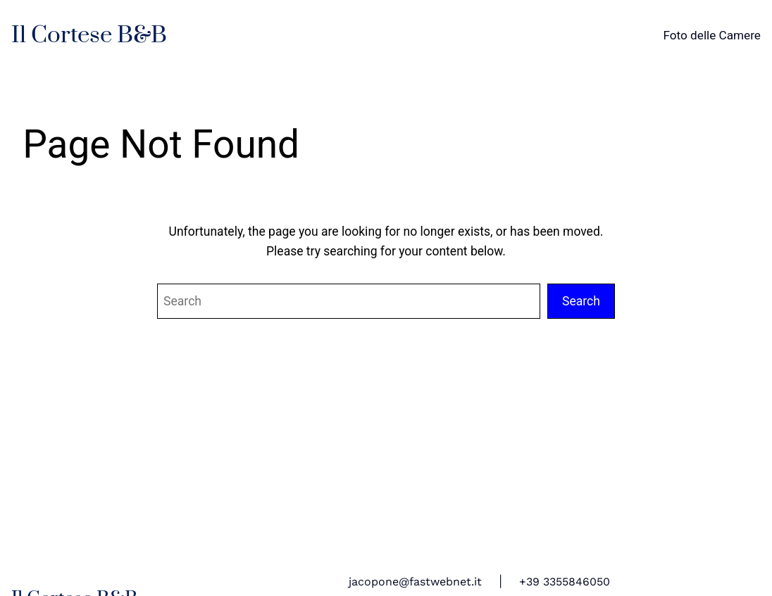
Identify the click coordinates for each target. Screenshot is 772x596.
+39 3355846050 (564, 581)
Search (581, 301)
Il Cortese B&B (89, 35)
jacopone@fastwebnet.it (415, 581)
